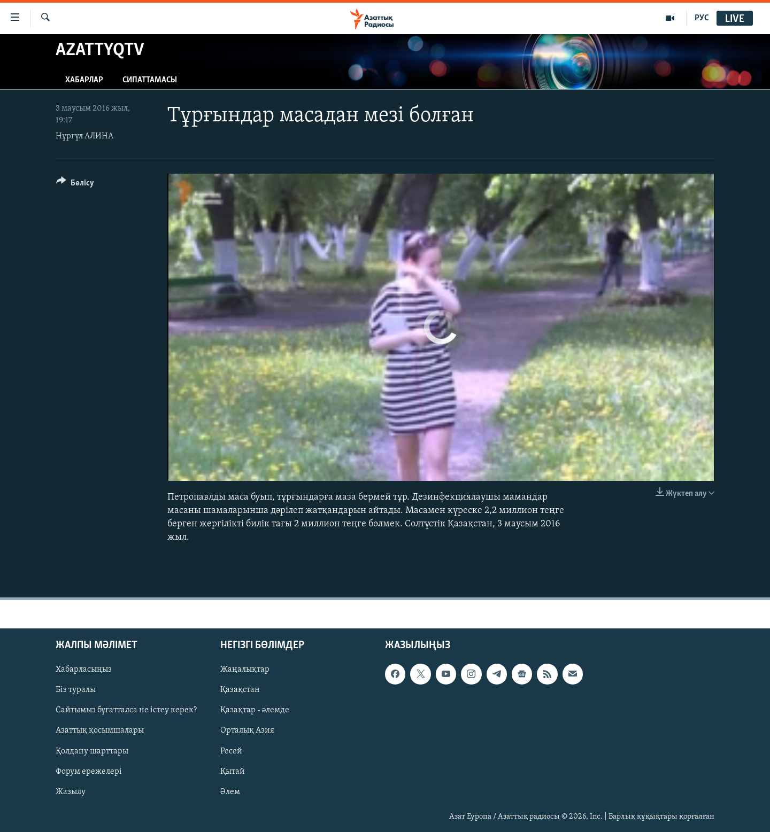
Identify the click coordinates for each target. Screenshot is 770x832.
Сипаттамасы (149, 80)
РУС (702, 18)
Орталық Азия (247, 730)
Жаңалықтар (245, 669)
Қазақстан (240, 690)
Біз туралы (76, 690)
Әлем (230, 791)
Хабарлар (84, 80)
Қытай (232, 771)
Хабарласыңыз (84, 669)
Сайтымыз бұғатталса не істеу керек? (126, 710)
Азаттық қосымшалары (100, 730)
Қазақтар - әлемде (254, 710)
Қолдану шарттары (92, 751)
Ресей (231, 751)
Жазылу (71, 791)
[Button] (75, 185)
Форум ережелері (89, 771)
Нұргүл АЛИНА (84, 136)
